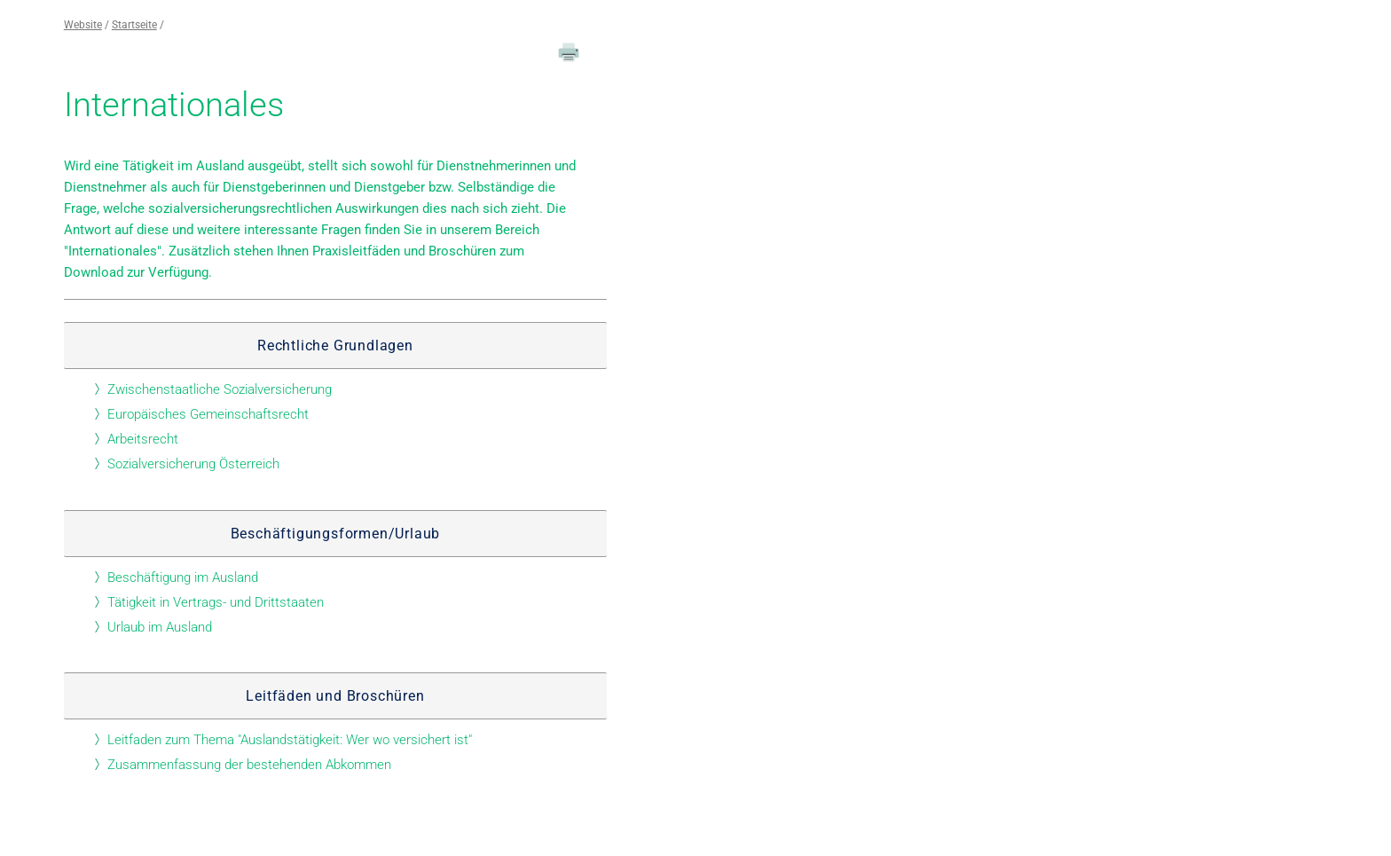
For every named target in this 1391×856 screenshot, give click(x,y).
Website (83, 25)
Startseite (134, 25)
